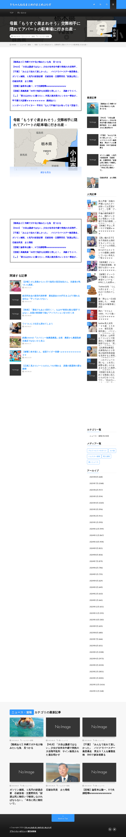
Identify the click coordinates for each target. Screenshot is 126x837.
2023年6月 (94, 645)
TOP (11, 13)
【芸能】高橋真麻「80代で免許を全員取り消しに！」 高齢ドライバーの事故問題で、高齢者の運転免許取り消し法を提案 (45, 91)
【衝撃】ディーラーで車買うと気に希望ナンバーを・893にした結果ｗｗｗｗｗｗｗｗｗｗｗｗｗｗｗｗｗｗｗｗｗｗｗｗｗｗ (107, 279)
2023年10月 (94, 620)
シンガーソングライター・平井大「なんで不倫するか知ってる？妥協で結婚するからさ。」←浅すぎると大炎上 (45, 105)
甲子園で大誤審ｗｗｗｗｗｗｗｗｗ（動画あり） (34, 100)
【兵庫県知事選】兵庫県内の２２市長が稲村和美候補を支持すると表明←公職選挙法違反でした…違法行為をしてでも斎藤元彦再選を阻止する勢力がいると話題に (107, 352)
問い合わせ (21, 13)
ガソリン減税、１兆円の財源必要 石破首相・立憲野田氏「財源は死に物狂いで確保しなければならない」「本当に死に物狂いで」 (45, 76)
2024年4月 (94, 581)
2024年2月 (94, 594)
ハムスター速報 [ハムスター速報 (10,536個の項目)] (94, 456)
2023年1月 (94, 678)
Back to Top (63, 818)
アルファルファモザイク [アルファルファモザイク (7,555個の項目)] (97, 451)
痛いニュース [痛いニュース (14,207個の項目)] (93, 462)
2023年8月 (94, 633)
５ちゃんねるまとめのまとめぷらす (38, 827)
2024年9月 (94, 548)
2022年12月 (94, 684)
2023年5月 (94, 652)
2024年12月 (94, 529)
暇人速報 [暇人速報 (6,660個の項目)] (106, 456)
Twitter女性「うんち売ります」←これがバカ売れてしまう (106, 290)
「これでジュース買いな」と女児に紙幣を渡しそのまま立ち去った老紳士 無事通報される (106, 364)
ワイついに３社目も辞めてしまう (37, 323)
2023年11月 (94, 613)
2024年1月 (94, 600)
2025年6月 (94, 490)
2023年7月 (94, 639)
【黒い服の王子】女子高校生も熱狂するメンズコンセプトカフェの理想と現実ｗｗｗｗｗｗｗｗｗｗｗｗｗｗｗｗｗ (106, 242)
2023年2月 (94, 671)
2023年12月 (94, 607)
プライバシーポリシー (18, 831)
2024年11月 (94, 535)
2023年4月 (94, 658)
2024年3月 (94, 587)
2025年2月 (94, 516)
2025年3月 (94, 509)
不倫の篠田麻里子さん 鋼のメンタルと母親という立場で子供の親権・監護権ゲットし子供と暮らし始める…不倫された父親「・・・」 (107, 218)
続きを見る (46, 172)
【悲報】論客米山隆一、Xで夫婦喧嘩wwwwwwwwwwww (39, 86)
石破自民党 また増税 (22, 81)
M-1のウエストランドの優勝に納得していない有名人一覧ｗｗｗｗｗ (106, 254)
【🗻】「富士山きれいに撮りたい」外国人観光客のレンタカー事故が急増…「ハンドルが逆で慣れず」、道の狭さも (45, 95)
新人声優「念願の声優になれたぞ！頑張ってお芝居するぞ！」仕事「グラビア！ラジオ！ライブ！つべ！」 (106, 205)
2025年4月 (94, 503)
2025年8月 (94, 477)
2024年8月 (94, 555)
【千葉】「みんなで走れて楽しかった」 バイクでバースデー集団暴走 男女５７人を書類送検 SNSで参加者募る (45, 71)
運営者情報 (32, 831)
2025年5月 (94, 496)
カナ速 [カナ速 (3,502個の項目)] (112, 451)
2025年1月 (94, 522)
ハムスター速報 (43, 36)
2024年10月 (94, 542)
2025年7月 (94, 483)
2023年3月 (94, 665)
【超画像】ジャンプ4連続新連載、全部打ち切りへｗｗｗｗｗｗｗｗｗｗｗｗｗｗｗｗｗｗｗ (107, 266)
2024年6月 (94, 568)
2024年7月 (94, 561)
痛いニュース (63, 740)
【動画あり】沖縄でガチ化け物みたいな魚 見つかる (36, 62)
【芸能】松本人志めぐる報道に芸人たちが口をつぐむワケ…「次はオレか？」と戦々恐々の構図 (106, 376)
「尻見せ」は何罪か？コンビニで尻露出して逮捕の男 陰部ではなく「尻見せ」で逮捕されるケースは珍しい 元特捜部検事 (107, 340)
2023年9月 (94, 626)
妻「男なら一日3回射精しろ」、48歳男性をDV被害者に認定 (107, 302)
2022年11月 (94, 691)
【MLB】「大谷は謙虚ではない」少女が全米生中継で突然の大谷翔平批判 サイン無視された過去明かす (45, 66)
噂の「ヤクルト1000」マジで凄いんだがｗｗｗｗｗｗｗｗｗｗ (106, 315)
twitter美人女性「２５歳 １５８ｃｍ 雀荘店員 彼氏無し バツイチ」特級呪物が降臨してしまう (106, 328)
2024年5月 (94, 574)
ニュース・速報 (29, 36)
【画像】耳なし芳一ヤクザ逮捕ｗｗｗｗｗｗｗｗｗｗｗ (106, 229)
